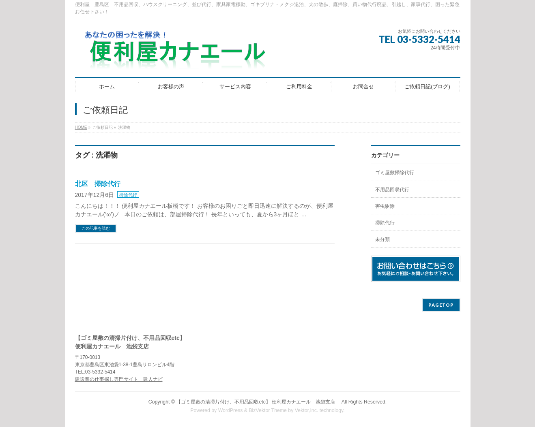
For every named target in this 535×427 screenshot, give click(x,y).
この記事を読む (96, 228)
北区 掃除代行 (97, 183)
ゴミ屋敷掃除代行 (394, 172)
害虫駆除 (385, 206)
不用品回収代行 (392, 189)
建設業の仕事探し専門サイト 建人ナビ (119, 379)
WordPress (230, 410)
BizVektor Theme (268, 410)
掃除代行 (128, 194)
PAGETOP (441, 304)
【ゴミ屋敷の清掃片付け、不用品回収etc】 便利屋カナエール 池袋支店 (258, 402)
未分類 (382, 239)
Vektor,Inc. (306, 410)
